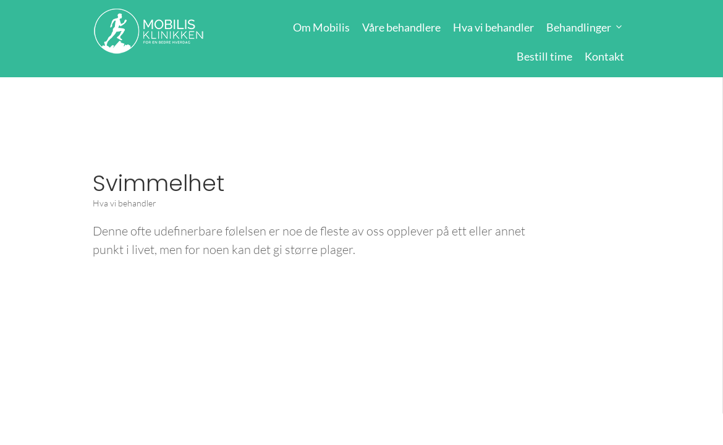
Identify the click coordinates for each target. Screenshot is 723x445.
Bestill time (544, 56)
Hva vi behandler (493, 27)
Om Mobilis (321, 27)
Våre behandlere (401, 27)
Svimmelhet (158, 183)
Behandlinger (578, 27)
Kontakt (604, 56)
